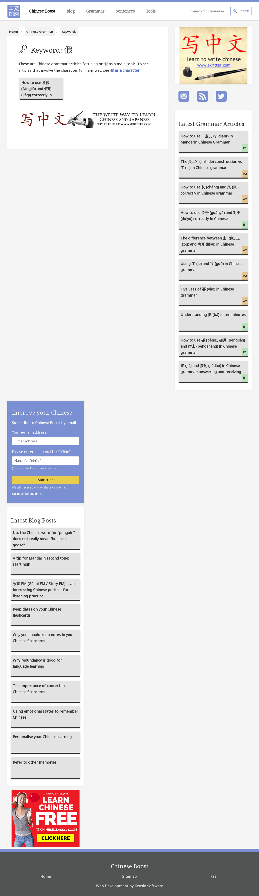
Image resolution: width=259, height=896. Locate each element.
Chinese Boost (42, 11)
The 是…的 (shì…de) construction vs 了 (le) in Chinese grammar (214, 168)
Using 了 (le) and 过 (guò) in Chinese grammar (214, 270)
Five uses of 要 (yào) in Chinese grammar (214, 296)
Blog (70, 11)
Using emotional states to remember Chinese (45, 714)
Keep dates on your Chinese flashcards (37, 612)
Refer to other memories (34, 762)
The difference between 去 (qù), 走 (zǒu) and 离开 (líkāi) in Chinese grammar (214, 245)
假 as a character (124, 70)
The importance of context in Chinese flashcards (39, 688)
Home (13, 32)
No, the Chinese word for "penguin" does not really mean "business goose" (44, 538)
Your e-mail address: (29, 432)
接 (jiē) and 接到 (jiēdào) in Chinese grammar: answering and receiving (214, 372)
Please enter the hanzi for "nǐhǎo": (41, 451)
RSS (213, 876)
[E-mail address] (45, 441)
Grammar (95, 11)
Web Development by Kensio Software (129, 885)
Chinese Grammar (39, 32)
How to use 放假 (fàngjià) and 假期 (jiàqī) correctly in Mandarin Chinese (37, 90)
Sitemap (129, 876)
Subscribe (45, 480)
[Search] (210, 11)
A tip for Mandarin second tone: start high (41, 561)
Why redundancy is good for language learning (37, 663)
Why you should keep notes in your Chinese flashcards (43, 637)
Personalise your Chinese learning (42, 736)
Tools (151, 11)
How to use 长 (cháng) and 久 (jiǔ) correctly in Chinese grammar (214, 194)
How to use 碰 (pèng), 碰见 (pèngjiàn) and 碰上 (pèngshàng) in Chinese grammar (214, 347)
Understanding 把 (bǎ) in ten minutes (214, 321)
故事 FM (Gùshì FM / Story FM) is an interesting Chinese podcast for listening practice (43, 589)
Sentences (125, 11)
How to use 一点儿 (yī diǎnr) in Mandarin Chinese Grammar (214, 143)
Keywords (69, 32)
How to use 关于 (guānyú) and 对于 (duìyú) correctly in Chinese (214, 219)
